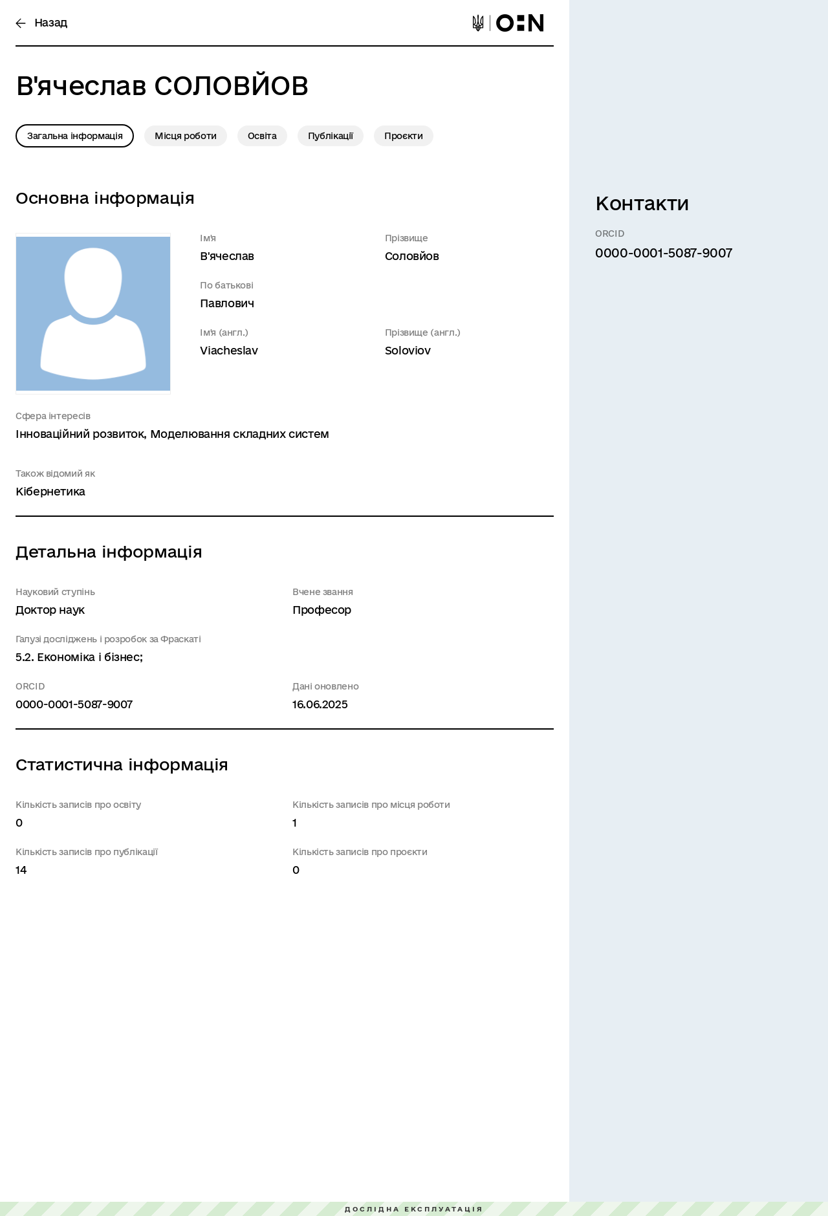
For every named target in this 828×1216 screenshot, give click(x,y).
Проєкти (403, 136)
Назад (41, 22)
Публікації (330, 136)
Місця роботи (186, 136)
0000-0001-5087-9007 (74, 704)
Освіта (262, 136)
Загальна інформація (74, 136)
